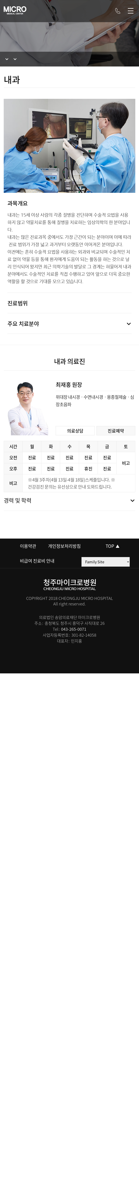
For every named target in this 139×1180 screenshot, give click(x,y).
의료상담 (75, 430)
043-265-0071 (73, 629)
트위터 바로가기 (107, 11)
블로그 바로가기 (63, 11)
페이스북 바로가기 (85, 11)
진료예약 (116, 430)
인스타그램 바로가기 (74, 11)
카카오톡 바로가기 (96, 11)
